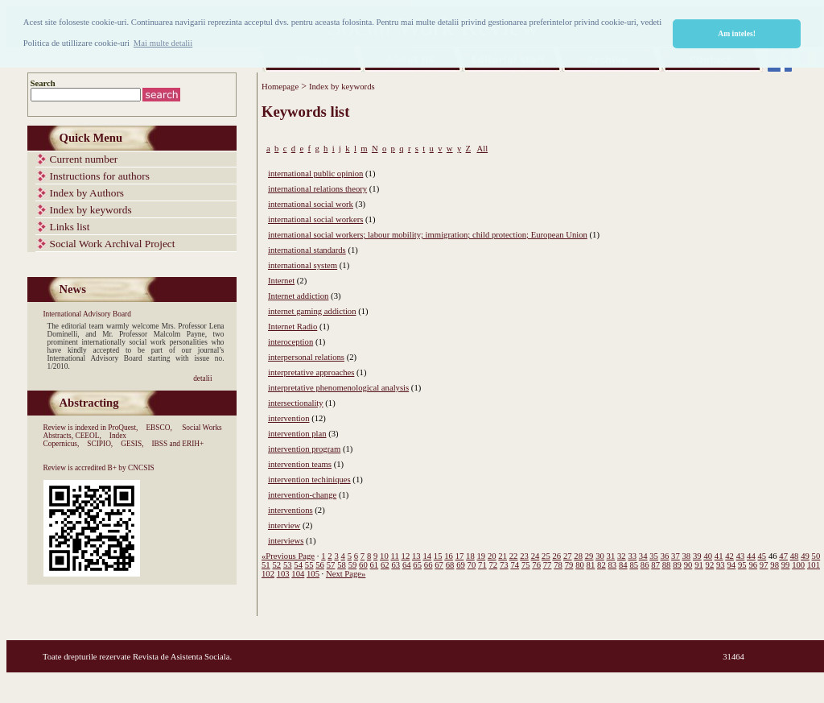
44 (751, 556)
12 (406, 556)
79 (569, 564)
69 (460, 564)
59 (352, 564)
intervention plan (297, 433)
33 (632, 556)
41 (719, 556)
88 (666, 564)
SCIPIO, (100, 444)
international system (302, 265)
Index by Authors (87, 193)
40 (707, 556)
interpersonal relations (306, 357)
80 (579, 564)
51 (266, 564)
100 (798, 564)
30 (599, 556)
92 (710, 564)
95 (742, 564)
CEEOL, (88, 436)
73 (504, 564)
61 (374, 564)
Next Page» (345, 573)
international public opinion (315, 173)
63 (395, 564)
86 (645, 564)
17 (459, 556)
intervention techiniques (309, 479)
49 (805, 556)
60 (363, 564)
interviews (285, 540)
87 (655, 564)
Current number (84, 159)
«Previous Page (288, 556)
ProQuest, (123, 428)
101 (813, 564)
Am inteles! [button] (737, 33)
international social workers (315, 219)
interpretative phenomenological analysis (338, 387)
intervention (289, 418)
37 (675, 556)
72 (493, 564)
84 (623, 564)
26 (556, 556)
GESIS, (132, 444)
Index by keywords (91, 210)
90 (688, 564)
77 (547, 564)
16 (448, 556)
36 (665, 556)
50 (816, 556)
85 (633, 564)
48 (794, 556)
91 (698, 564)
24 (535, 556)
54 (298, 564)
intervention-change (302, 494)
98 (774, 564)
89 (677, 564)
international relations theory (317, 188)
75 (525, 564)
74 (514, 564)
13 (416, 556)
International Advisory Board (87, 314)
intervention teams (300, 464)
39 (697, 556)
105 (313, 573)
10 (384, 556)
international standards (307, 250)
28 (578, 556)
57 (331, 564)
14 (426, 556)
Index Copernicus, (85, 440)
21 (502, 556)
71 (482, 564)
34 (643, 556)
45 (761, 556)
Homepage (280, 86)
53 (287, 564)
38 (686, 556)
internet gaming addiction (312, 311)
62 (385, 564)
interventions (290, 510)
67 (439, 564)
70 (472, 564)
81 (591, 564)
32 (621, 556)
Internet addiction (298, 296)
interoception (290, 341)
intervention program (304, 449)
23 (524, 556)
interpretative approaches (311, 372)
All (482, 148)
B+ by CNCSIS (131, 468)
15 (438, 556)
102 (268, 573)
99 (785, 564)
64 (406, 564)
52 (276, 564)
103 (283, 573)
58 (341, 564)
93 (720, 564)
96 (752, 564)
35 (653, 556)
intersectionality (295, 403)
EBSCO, (158, 428)
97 (764, 564)
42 (729, 556)
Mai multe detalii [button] (163, 43)
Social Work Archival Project (112, 244)
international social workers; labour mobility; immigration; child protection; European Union (427, 234)
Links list (70, 227)
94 (731, 564)
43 (740, 556)
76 (536, 564)
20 (492, 556)
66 (428, 564)
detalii (202, 378)
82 (601, 564)
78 (558, 564)
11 (395, 556)
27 (567, 556)
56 (319, 564)
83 (612, 564)
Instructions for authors (100, 176)
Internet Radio (292, 326)
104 (297, 573)
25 (546, 556)
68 (450, 564)
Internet (281, 280)
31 (611, 556)
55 (309, 564)
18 (470, 556)
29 (589, 556)
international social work (310, 204)
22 (513, 556)
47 (783, 556)
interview (284, 525)
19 (481, 556)
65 (417, 564)
